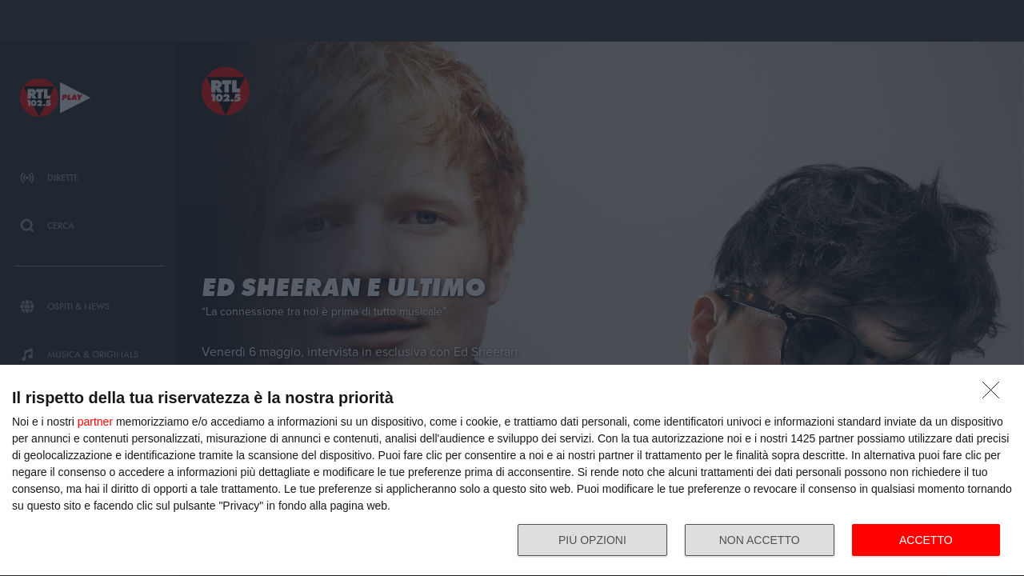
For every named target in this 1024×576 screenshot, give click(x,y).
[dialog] (512, 471)
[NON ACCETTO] (995, 394)
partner (95, 421)
